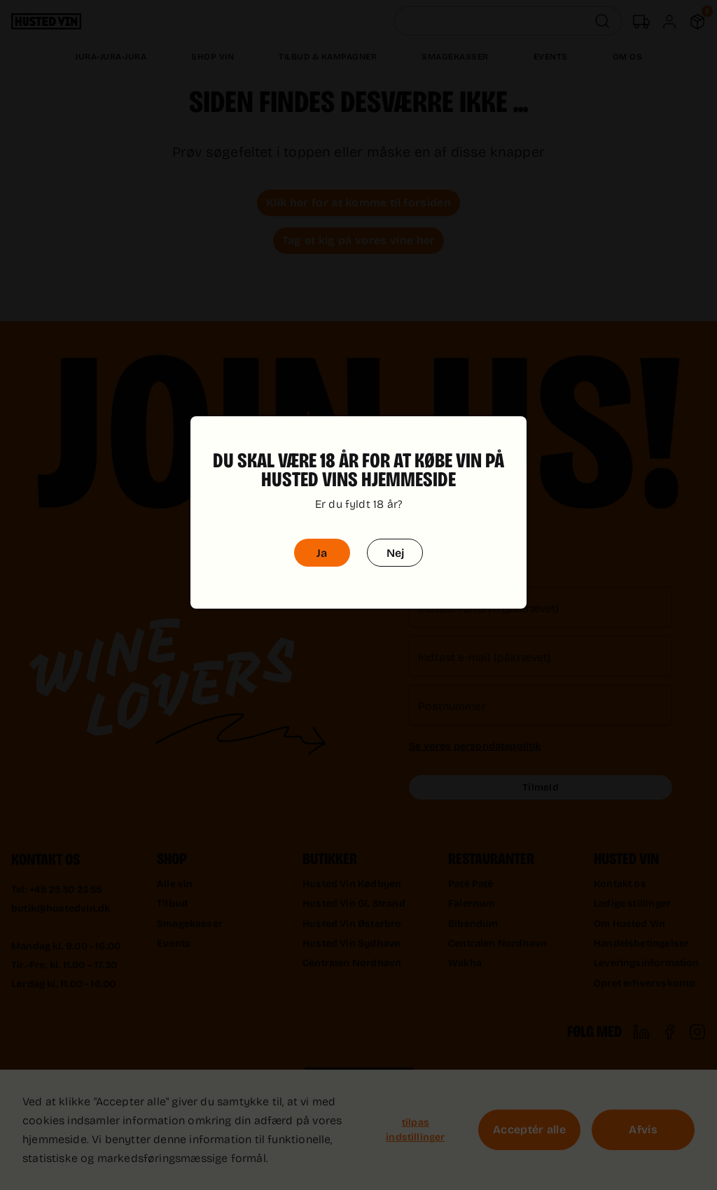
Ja (321, 532)
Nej (395, 532)
